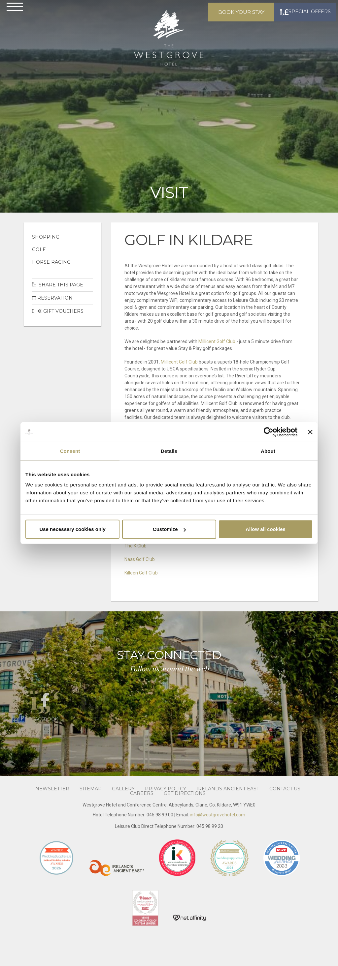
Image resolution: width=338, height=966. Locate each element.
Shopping (45, 237)
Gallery (123, 801)
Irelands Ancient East (227, 801)
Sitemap (91, 801)
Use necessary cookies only (72, 529)
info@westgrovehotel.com (217, 814)
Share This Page (57, 285)
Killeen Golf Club (141, 572)
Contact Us (284, 801)
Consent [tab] (70, 451)
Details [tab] (169, 451)
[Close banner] (310, 431)
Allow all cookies (266, 529)
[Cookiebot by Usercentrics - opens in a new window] (268, 432)
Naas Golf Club (139, 559)
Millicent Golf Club (217, 341)
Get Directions (185, 805)
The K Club (135, 545)
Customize (169, 529)
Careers (141, 805)
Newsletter (52, 801)
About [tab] (268, 451)
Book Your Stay (233, 20)
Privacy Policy (165, 801)
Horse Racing (51, 262)
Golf (39, 249)
